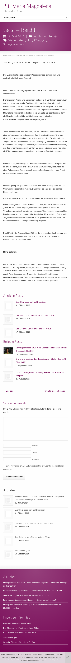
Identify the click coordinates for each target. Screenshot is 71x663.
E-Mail (35, 452)
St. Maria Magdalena (28, 6)
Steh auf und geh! (22, 550)
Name (35, 445)
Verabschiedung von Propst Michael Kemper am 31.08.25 (25, 595)
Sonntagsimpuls (13, 44)
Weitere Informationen (30, 661)
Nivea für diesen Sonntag (56, 391)
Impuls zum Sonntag (46, 36)
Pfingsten (40, 40)
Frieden (12, 40)
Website (35, 459)
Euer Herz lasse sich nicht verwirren (31, 302)
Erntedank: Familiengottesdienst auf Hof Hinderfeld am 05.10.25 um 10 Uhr (32, 591)
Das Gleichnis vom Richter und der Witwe (33, 329)
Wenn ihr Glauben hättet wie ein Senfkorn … (20, 642)
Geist (22, 40)
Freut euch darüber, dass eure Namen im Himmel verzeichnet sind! (29, 600)
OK (43, 661)
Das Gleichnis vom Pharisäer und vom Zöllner (35, 315)
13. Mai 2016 (13, 36)
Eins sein (8, 391)
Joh (30, 40)
